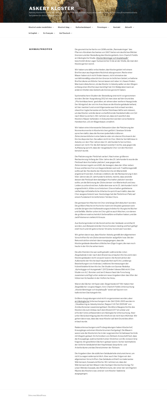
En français (49, 33)
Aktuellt (129, 27)
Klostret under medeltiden (41, 27)
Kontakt (116, 27)
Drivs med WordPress (37, 395)
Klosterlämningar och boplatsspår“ (112, 58)
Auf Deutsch (65, 33)
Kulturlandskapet (84, 27)
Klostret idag (65, 27)
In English (34, 33)
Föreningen (103, 27)
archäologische (82, 301)
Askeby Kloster (51, 8)
